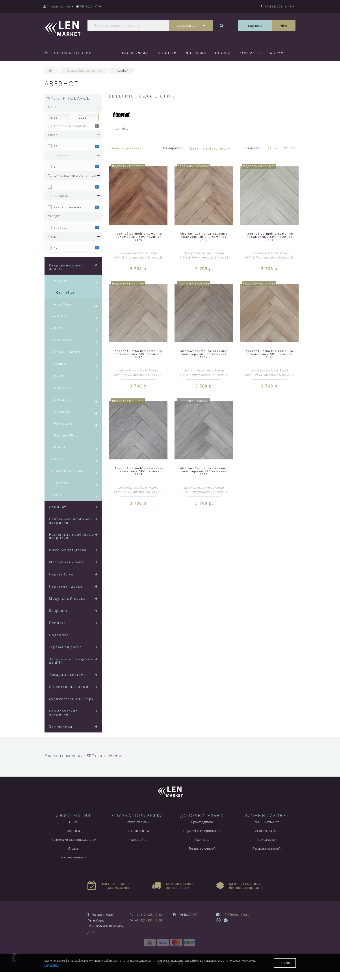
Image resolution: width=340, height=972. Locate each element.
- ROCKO (59, 447)
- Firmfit (59, 364)
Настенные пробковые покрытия (71, 536)
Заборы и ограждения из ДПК (71, 661)
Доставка (197, 53)
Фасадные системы (68, 674)
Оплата (225, 53)
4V (56, 248)
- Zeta (56, 495)
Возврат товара (138, 831)
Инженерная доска (67, 550)
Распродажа (135, 53)
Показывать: (251, 148)
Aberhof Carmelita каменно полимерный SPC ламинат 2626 (269, 354)
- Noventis (61, 411)
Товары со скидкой (70, 126)
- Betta (57, 328)
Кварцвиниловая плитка (66, 267)
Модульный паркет (68, 598)
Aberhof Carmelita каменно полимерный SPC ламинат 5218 (138, 471)
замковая (62, 227)
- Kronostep (62, 388)
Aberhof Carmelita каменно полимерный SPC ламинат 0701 (269, 237)
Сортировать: (173, 148)
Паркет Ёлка (61, 574)
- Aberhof (60, 280)
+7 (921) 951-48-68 (148, 920)
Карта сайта (138, 839)
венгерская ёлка (68, 207)
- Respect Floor (65, 435)
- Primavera (62, 423)
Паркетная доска (65, 586)
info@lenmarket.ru (235, 914)
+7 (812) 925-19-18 (148, 914)
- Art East (60, 316)
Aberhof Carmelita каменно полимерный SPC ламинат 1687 (204, 471)
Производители (202, 822)
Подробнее (52, 965)
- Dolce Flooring (66, 352)
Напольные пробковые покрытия (72, 520)
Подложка (59, 635)
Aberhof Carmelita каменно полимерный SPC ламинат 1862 (204, 354)
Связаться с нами (137, 822)
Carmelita (121, 118)
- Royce (58, 459)
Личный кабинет (267, 822)
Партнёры (202, 839)
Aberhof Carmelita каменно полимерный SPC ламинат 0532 (204, 237)
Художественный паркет (73, 699)
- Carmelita (63, 292)
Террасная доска (65, 647)
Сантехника (60, 726)
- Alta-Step (61, 304)
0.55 (57, 187)
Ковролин (59, 610)
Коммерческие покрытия (63, 712)
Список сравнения (126, 148)
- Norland (60, 399)
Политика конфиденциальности (73, 839)
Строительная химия (70, 686)
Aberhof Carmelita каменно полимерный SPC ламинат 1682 (138, 354)
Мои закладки (266, 839)
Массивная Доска (66, 562)
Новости (168, 53)
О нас (73, 822)
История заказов (266, 831)
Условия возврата (73, 857)
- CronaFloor (62, 340)
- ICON (57, 376)
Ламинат (57, 507)
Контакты (253, 53)
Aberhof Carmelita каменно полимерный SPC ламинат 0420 (138, 237)
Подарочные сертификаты (202, 831)
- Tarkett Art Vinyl (68, 471)
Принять (285, 963)
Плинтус (57, 622)
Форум (280, 53)
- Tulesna (60, 483)
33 (56, 146)
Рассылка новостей (267, 848)
